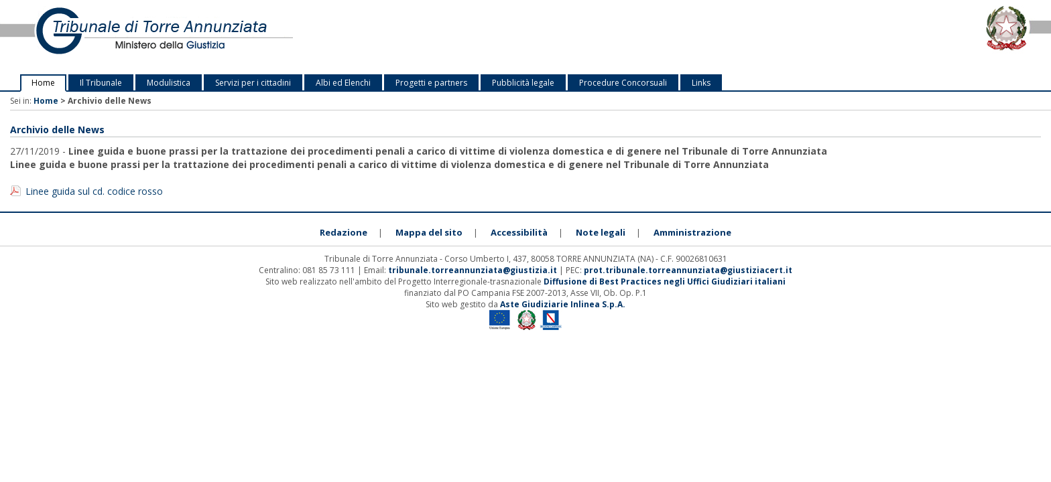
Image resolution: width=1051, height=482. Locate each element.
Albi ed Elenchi (343, 82)
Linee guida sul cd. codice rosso (94, 191)
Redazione (343, 232)
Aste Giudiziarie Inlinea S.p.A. (562, 304)
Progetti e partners (431, 82)
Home (43, 82)
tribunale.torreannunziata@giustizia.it (473, 270)
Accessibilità (519, 232)
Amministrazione (692, 232)
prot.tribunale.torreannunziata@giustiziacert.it (688, 270)
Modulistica (168, 82)
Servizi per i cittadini (253, 82)
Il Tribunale (101, 82)
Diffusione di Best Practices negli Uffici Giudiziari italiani (665, 281)
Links (701, 82)
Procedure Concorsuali (623, 82)
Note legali (600, 232)
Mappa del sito (428, 232)
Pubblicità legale (523, 82)
